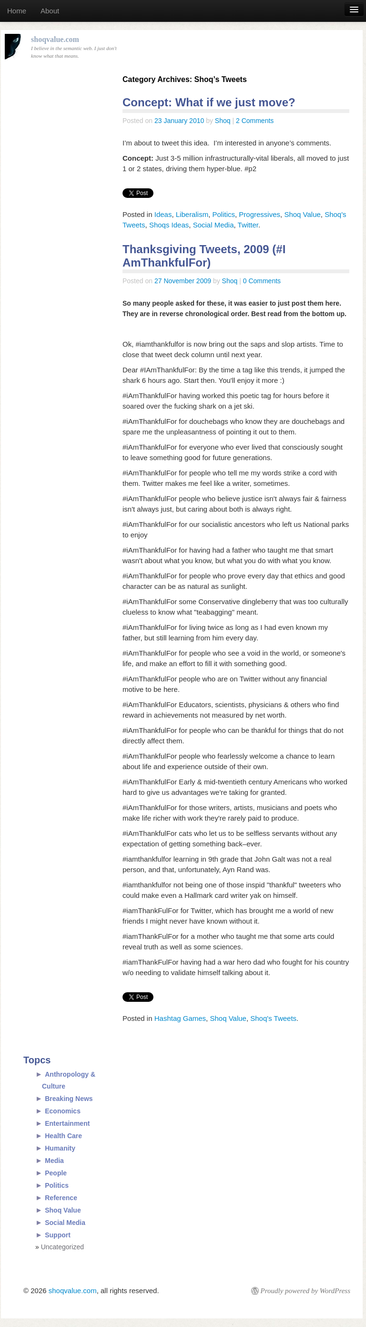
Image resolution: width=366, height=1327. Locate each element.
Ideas (163, 214)
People (56, 1173)
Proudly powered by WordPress (305, 1291)
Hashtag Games (180, 1018)
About (50, 11)
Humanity (60, 1148)
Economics (63, 1111)
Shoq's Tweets (273, 1018)
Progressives (259, 214)
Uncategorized (62, 1247)
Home (16, 11)
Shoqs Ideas (169, 225)
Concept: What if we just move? (208, 102)
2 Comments (255, 120)
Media (54, 1160)
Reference (61, 1198)
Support (58, 1235)
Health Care (63, 1136)
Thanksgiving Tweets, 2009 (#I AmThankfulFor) (203, 256)
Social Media (213, 225)
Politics (223, 214)
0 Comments (262, 281)
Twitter (248, 225)
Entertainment (67, 1123)
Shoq (223, 120)
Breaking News (68, 1098)
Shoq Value (302, 214)
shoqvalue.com (73, 1290)
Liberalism (192, 214)
